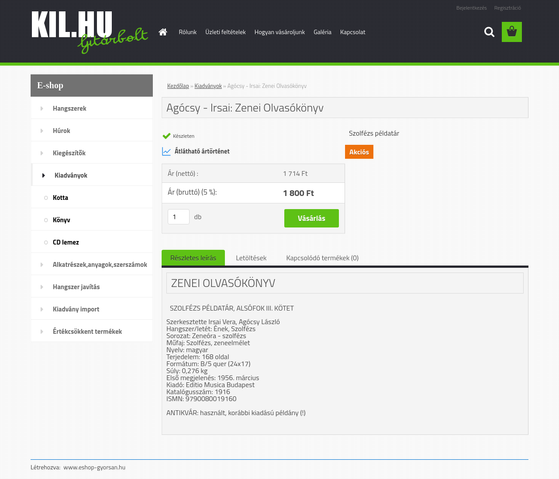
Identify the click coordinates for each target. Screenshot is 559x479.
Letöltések (251, 257)
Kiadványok (71, 175)
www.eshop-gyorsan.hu (94, 467)
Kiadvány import (76, 309)
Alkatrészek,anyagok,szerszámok (100, 264)
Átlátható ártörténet (196, 151)
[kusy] (179, 216)
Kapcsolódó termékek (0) (322, 257)
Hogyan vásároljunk (280, 31)
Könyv (61, 220)
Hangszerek (69, 108)
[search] (489, 32)
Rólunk (188, 31)
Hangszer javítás (76, 287)
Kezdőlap (178, 85)
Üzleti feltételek (225, 31)
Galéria (322, 31)
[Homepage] (162, 32)
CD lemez (66, 242)
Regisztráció (507, 7)
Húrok (61, 131)
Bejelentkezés (471, 7)
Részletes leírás (193, 257)
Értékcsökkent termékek (87, 331)
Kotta (60, 197)
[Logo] (91, 32)
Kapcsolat (353, 31)
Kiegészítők (69, 153)
